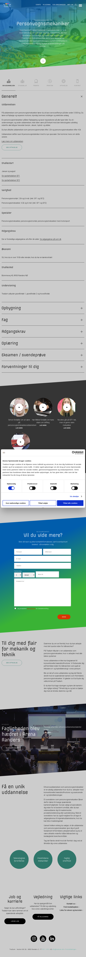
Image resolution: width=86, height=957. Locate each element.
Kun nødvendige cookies (16, 503)
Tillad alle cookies (70, 503)
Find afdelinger (70, 949)
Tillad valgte (43, 503)
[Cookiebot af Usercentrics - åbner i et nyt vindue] (73, 452)
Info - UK (70, 4)
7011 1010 (45, 949)
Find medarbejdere (70, 907)
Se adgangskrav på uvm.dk (50, 239)
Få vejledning (43, 917)
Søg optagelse (12, 147)
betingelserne (31, 608)
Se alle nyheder (12, 748)
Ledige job (15, 921)
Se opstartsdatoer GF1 (11, 176)
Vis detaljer (74, 496)
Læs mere (19, 428)
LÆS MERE (47, 732)
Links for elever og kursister (71, 910)
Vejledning (47, 4)
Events (38, 4)
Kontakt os (71, 904)
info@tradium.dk (58, 949)
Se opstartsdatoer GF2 (11, 180)
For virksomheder (59, 4)
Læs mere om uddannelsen (12, 141)
